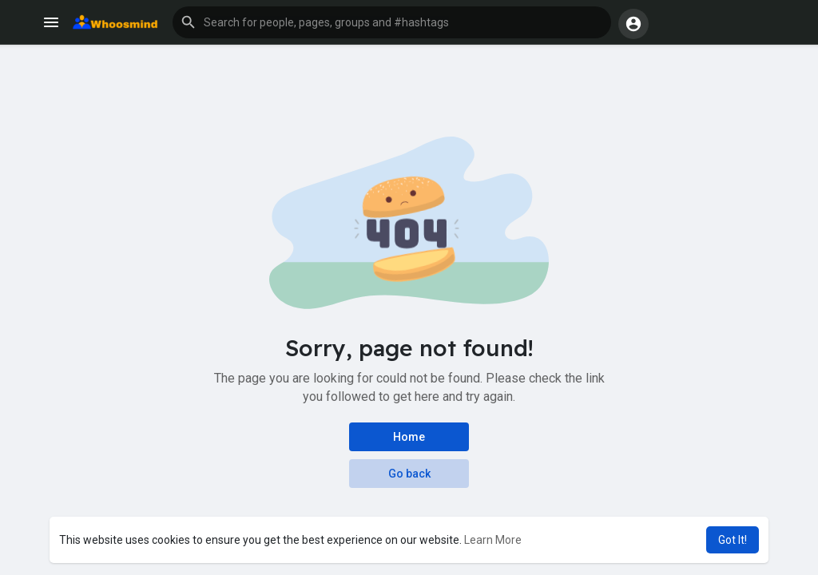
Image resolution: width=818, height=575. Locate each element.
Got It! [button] (732, 539)
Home (409, 436)
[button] (392, 22)
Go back (409, 473)
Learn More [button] (493, 539)
